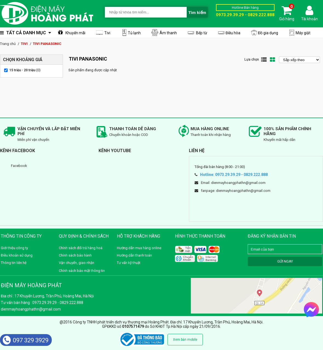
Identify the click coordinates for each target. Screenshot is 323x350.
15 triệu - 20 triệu (22, 70)
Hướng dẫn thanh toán (134, 255)
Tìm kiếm (197, 12)
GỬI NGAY (285, 261)
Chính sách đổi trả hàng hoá (80, 248)
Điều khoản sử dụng (17, 255)
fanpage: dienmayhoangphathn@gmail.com (235, 191)
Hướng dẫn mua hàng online (139, 248)
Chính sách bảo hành (75, 255)
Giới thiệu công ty (14, 248)
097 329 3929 (25, 340)
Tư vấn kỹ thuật (128, 263)
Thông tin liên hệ (14, 263)
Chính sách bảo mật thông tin (82, 271)
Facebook (19, 166)
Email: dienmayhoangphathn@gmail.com (233, 183)
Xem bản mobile (185, 340)
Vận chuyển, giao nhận (76, 263)
